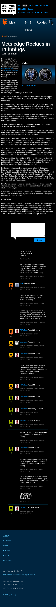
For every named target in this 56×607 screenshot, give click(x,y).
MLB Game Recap (29, 85)
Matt (21, 284)
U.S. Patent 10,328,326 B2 (13, 588)
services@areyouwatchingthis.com (19, 575)
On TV (30, 12)
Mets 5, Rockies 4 (26, 323)
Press (5, 546)
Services (7, 541)
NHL (36, 5)
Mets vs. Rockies (26, 511)
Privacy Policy (9, 594)
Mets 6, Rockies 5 (26, 276)
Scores (21, 12)
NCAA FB (21, 9)
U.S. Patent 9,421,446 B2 (13, 581)
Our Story (7, 560)
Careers (6, 551)
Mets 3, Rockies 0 (26, 452)
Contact (7, 555)
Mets (12, 22)
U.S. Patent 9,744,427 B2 (13, 585)
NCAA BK (44, 5)
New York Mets (7, 69)
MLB (25, 5)
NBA (31, 5)
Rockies (41, 22)
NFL (19, 5)
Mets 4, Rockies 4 (26, 334)
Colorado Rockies (11, 71)
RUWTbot (23, 330)
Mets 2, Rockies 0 (26, 487)
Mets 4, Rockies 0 (26, 389)
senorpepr (24, 342)
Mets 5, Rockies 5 (26, 288)
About (47, 12)
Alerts (38, 12)
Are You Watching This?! (8, 10)
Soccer (30, 9)
